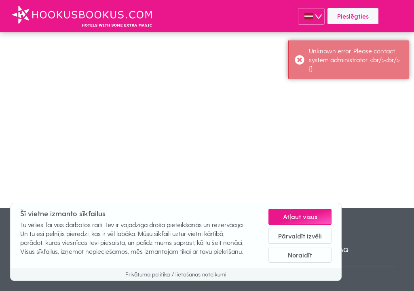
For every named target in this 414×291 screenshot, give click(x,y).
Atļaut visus (300, 216)
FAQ (342, 249)
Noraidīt (300, 255)
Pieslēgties (353, 16)
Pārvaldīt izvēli (300, 236)
